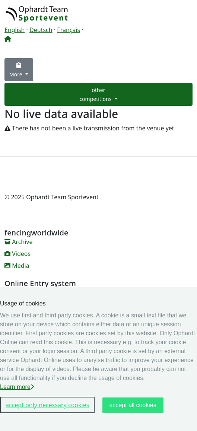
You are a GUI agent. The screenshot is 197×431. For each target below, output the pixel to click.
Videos (17, 254)
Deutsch (41, 30)
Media (16, 266)
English (14, 30)
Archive (18, 242)
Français (68, 30)
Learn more (17, 387)
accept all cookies (132, 405)
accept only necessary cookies (47, 405)
